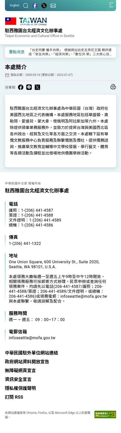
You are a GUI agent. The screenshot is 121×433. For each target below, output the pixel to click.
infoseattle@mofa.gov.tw (32, 337)
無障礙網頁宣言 (20, 370)
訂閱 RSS (14, 397)
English (14, 5)
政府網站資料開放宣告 (27, 361)
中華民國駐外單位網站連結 (31, 352)
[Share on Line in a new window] (29, 87)
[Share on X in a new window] (37, 87)
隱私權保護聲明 (20, 388)
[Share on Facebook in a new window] (21, 87)
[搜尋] (26, 5)
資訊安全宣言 (18, 379)
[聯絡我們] (53, 5)
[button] (12, 52)
